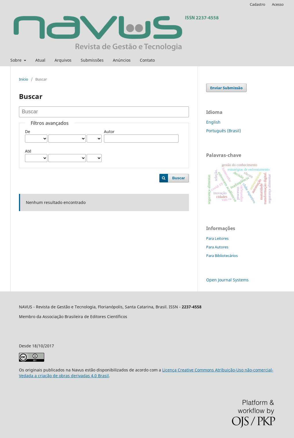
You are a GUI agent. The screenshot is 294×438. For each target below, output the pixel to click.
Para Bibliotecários (222, 255)
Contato (147, 60)
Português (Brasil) (223, 130)
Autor (109, 131)
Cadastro (257, 4)
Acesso (278, 4)
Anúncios (122, 60)
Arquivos (63, 60)
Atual (40, 60)
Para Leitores (217, 238)
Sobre (16, 60)
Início (23, 79)
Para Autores (217, 247)
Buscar (178, 178)
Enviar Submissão (226, 87)
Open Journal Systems (227, 280)
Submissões (92, 60)
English (213, 122)
